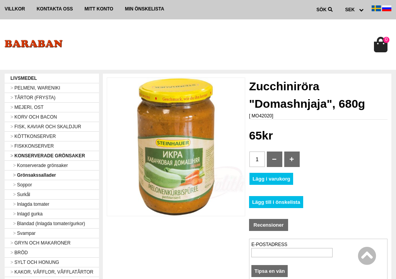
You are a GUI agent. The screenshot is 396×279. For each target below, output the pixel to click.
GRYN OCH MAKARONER (40, 243)
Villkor (15, 9)
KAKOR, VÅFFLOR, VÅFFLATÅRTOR (51, 272)
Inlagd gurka (26, 214)
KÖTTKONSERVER (33, 136)
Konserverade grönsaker (39, 165)
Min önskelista (144, 9)
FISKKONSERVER (32, 146)
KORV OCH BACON (33, 117)
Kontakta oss (55, 9)
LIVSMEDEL (23, 78)
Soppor (21, 185)
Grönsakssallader (33, 175)
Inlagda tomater (29, 204)
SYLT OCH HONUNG (34, 262)
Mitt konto (98, 9)
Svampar (23, 233)
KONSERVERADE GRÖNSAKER (47, 155)
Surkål (20, 194)
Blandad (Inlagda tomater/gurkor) (47, 223)
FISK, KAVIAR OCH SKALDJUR (45, 126)
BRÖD (19, 252)
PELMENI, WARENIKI (35, 88)
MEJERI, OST (27, 107)
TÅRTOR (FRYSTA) (33, 97)
